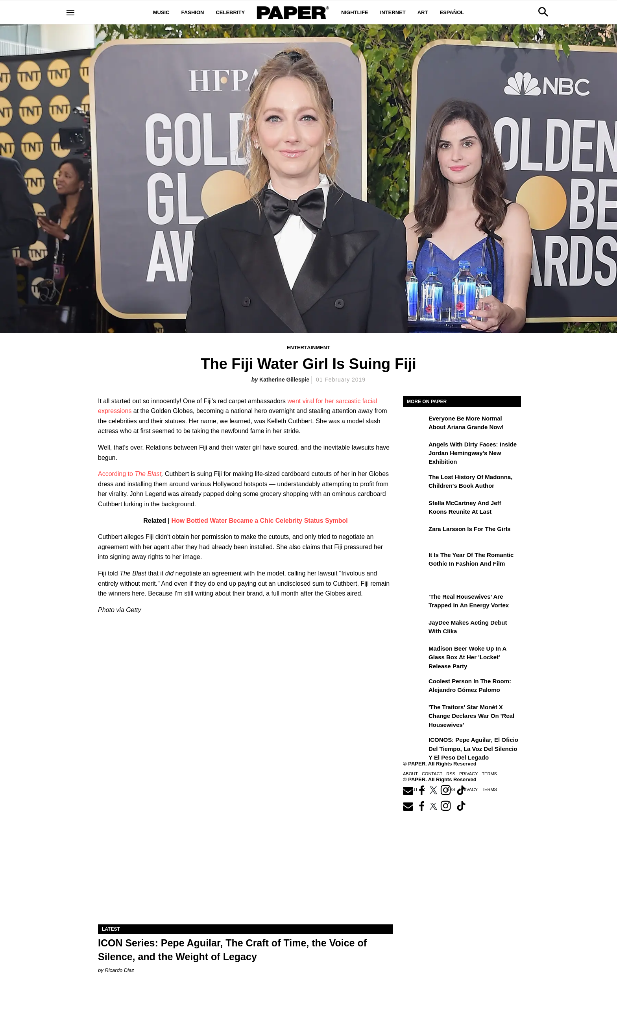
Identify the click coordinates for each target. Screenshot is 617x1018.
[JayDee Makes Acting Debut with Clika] (415, 628)
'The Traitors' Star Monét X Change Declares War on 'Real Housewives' (471, 716)
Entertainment (308, 347)
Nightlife (354, 12)
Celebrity (230, 12)
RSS (450, 773)
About (410, 773)
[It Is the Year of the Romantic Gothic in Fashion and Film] (415, 560)
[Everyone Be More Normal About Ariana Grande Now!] (415, 424)
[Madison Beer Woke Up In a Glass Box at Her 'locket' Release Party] (415, 654)
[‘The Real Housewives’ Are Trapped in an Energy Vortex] (415, 602)
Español (452, 12)
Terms (489, 773)
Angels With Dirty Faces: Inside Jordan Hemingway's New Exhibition (473, 453)
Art (422, 12)
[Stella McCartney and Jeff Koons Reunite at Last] (415, 508)
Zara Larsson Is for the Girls (469, 529)
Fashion (192, 12)
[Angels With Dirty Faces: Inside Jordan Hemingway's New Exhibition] (415, 450)
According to (116, 473)
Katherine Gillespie (284, 379)
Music (161, 12)
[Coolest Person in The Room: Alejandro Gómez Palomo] (415, 687)
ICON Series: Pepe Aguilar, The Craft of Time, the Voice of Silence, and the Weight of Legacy (232, 949)
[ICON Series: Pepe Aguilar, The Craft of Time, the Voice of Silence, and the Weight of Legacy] (245, 850)
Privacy (468, 773)
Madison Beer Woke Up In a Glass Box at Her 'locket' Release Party (467, 657)
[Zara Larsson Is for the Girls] (415, 534)
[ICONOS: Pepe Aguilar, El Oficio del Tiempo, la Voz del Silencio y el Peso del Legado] (415, 745)
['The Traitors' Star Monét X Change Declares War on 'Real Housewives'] (415, 713)
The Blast (148, 473)
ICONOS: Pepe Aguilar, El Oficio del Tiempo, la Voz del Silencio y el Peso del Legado (473, 748)
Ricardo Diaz (119, 970)
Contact (432, 773)
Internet (393, 12)
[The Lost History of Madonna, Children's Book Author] (415, 482)
